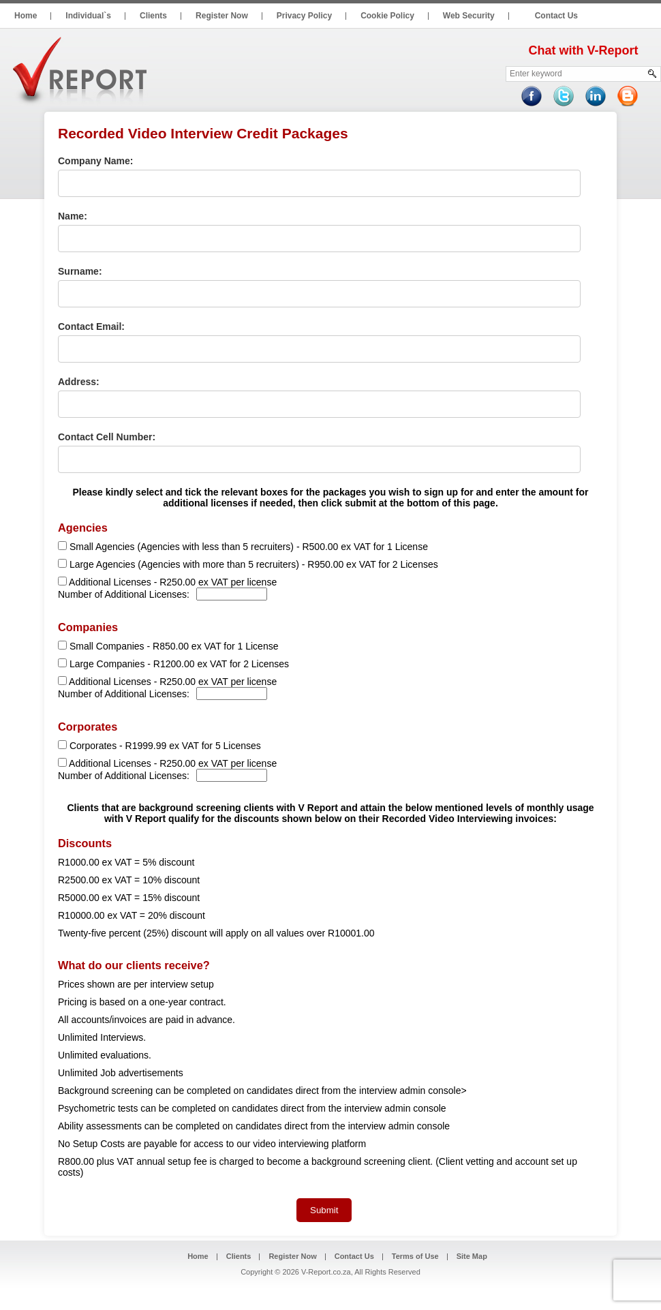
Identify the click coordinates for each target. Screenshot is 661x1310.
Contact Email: (91, 326)
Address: (78, 381)
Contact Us (354, 1256)
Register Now (292, 1256)
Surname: (80, 271)
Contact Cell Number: (106, 436)
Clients (238, 1256)
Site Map (472, 1256)
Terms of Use (415, 1256)
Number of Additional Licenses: (123, 594)
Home (198, 1256)
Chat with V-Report (584, 50)
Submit (324, 1210)
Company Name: (95, 160)
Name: (72, 216)
